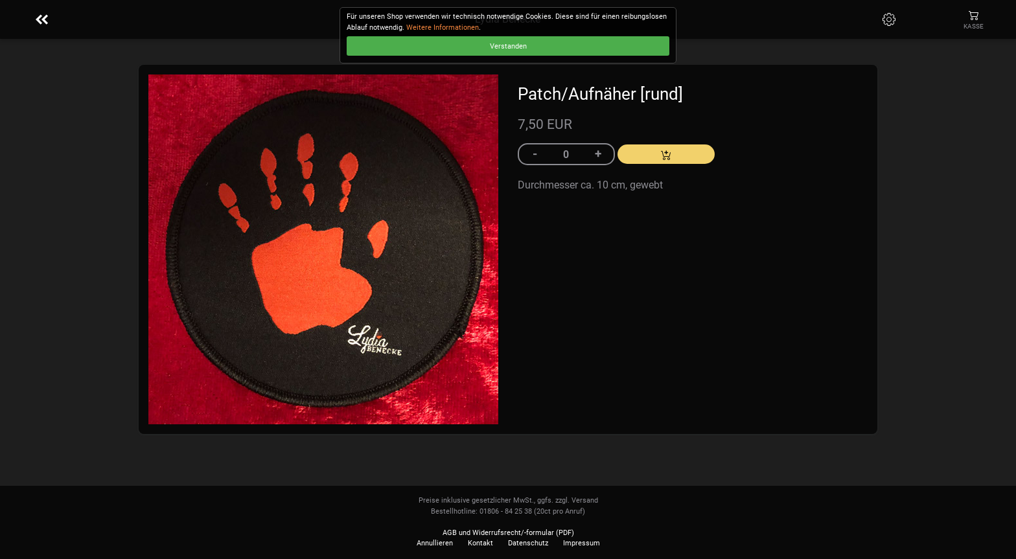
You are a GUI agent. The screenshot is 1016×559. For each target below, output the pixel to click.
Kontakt (480, 543)
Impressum (581, 543)
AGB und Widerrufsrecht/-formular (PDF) (508, 533)
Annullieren (435, 543)
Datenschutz (528, 543)
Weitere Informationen (442, 27)
